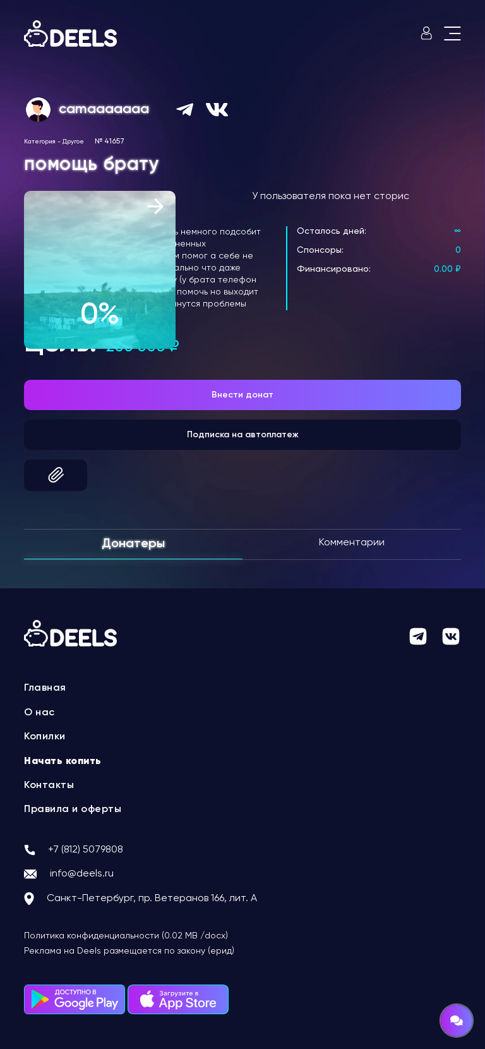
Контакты (49, 785)
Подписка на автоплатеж (243, 434)
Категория (40, 141)
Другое (73, 141)
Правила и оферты (72, 809)
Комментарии (352, 543)
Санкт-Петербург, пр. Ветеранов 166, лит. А (152, 899)
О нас (39, 713)
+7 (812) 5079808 (85, 850)
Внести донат (242, 395)
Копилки (45, 737)
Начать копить (63, 761)
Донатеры (133, 544)
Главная (45, 688)
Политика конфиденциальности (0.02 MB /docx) (126, 935)
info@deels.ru (82, 874)
